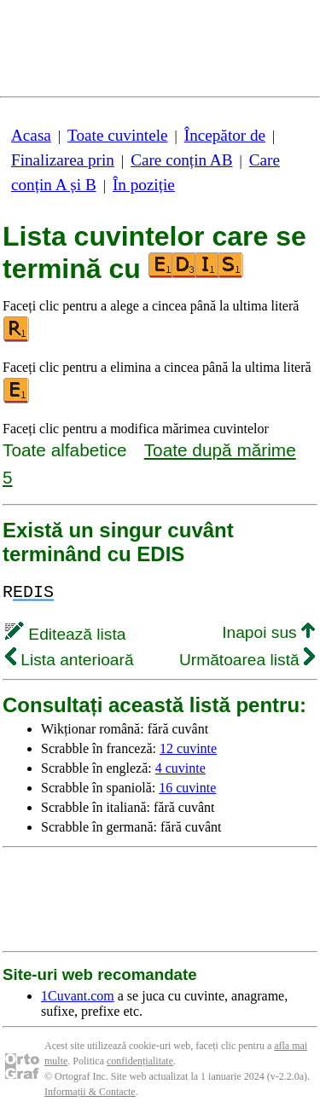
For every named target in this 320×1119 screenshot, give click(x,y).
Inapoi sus (268, 632)
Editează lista (65, 634)
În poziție (144, 185)
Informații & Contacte (90, 1092)
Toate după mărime (220, 450)
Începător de (224, 135)
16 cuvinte (187, 787)
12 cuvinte (188, 748)
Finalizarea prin (62, 160)
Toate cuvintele (117, 135)
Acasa (31, 135)
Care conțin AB (181, 160)
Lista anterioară (69, 660)
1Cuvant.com (77, 996)
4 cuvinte (180, 768)
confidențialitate (140, 1061)
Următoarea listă (247, 660)
